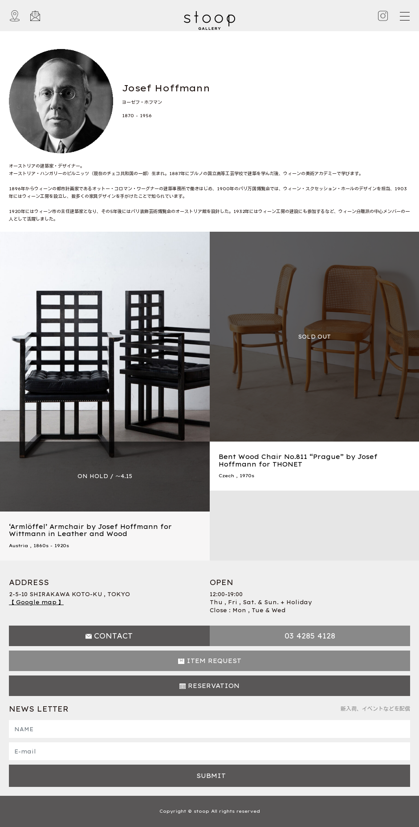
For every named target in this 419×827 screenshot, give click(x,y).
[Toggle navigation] (404, 16)
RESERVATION (214, 686)
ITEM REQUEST (214, 661)
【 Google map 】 (36, 602)
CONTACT (113, 635)
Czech (226, 476)
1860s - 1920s (51, 546)
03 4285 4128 (310, 635)
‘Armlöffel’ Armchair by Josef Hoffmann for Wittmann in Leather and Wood (90, 530)
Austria (18, 546)
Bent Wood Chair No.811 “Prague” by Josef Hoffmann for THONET (298, 460)
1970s (247, 476)
